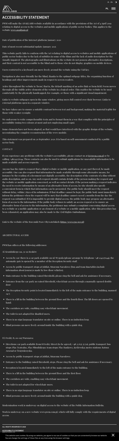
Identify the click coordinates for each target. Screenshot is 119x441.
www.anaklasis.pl (19, 29)
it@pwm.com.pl (96, 155)
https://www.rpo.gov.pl (72, 221)
